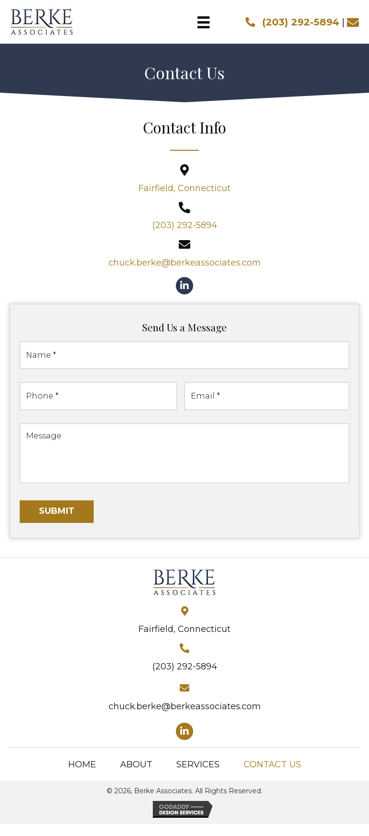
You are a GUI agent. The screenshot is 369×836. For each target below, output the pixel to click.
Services (198, 776)
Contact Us (272, 776)
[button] (184, 285)
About (136, 776)
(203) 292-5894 (300, 22)
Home (82, 776)
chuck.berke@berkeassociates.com (185, 262)
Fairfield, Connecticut (184, 188)
